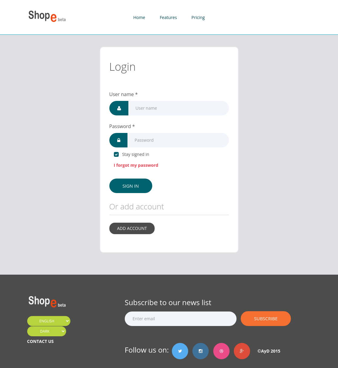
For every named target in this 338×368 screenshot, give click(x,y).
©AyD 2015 (266, 351)
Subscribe (266, 318)
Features (168, 17)
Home (139, 17)
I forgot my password (136, 165)
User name (123, 94)
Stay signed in (131, 154)
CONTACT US (40, 341)
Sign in (131, 186)
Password (122, 126)
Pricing (198, 17)
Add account (132, 228)
